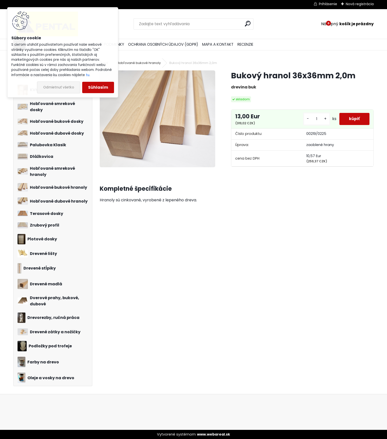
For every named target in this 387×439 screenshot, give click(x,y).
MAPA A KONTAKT (217, 44)
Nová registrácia (360, 3)
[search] (248, 23)
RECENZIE (245, 44)
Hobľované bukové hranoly (139, 63)
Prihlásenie (328, 3)
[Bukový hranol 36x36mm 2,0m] (157, 118)
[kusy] (316, 119)
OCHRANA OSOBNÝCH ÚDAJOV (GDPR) (163, 44)
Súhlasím (98, 87)
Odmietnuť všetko (58, 87)
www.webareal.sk (213, 434)
